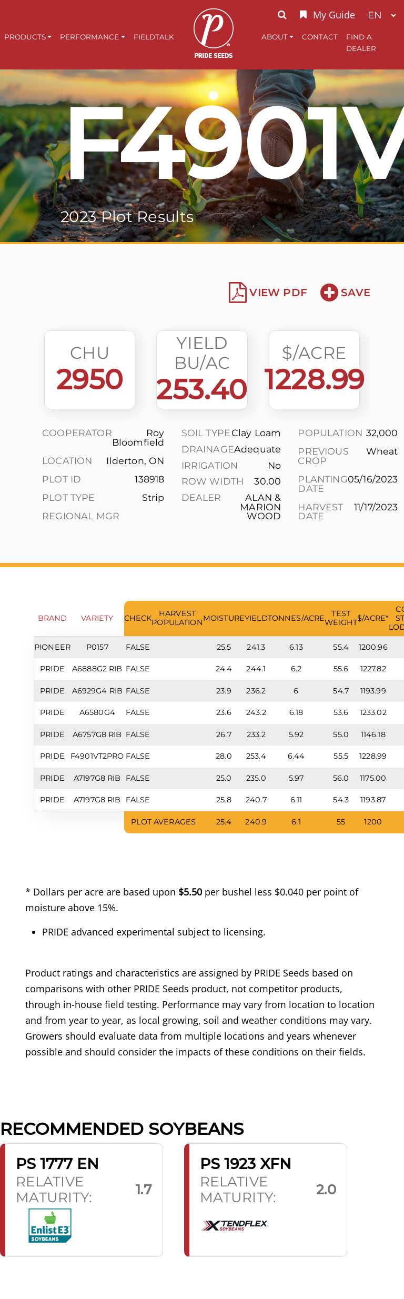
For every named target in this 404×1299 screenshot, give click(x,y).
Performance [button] (89, 37)
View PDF (268, 292)
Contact (320, 37)
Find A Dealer (361, 43)
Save (345, 292)
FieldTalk (154, 37)
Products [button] (25, 37)
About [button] (274, 37)
